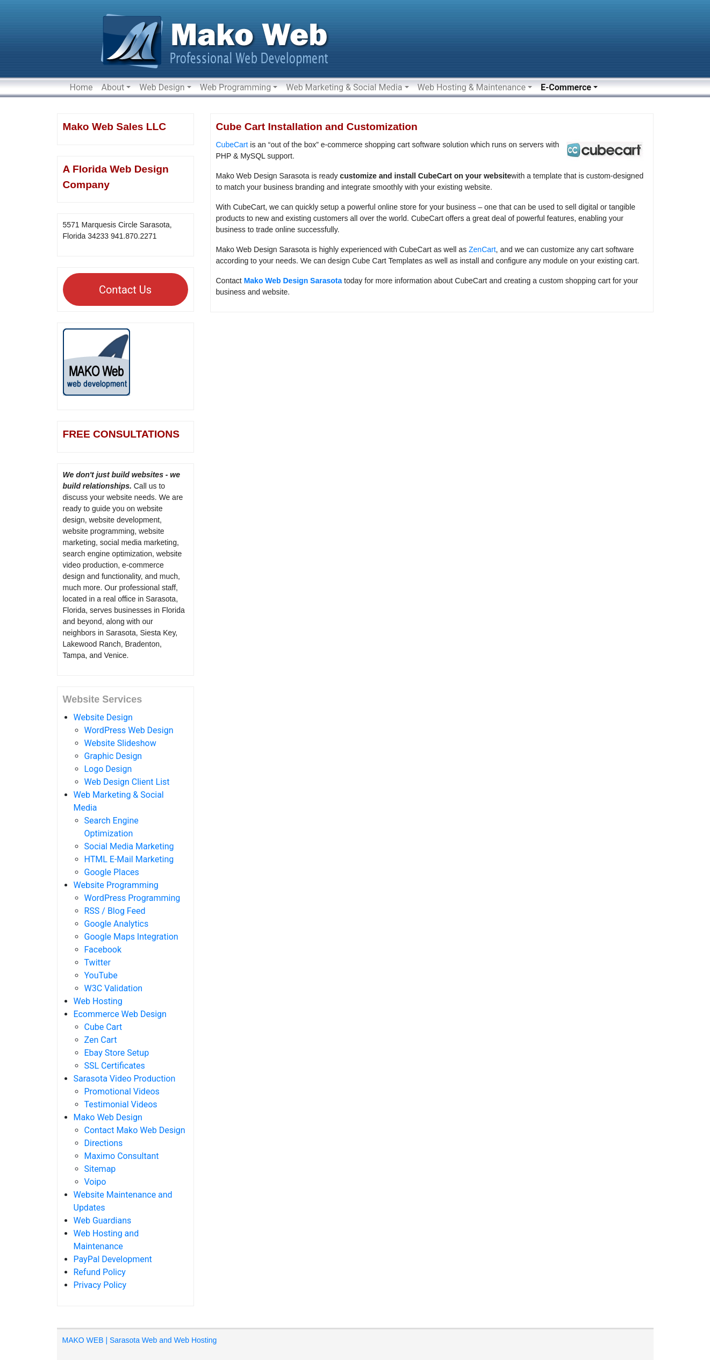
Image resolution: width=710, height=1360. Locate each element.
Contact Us (125, 289)
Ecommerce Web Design (120, 1014)
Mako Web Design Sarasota (293, 280)
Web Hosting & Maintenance (472, 87)
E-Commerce (566, 87)
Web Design (161, 87)
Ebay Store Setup (116, 1053)
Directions (103, 1143)
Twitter (97, 962)
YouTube (101, 975)
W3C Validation (113, 988)
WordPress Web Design (129, 730)
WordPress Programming (132, 898)
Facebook (102, 949)
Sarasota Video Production (125, 1078)
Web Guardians (103, 1220)
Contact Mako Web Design (134, 1130)
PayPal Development (113, 1259)
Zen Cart (100, 1040)
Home (81, 87)
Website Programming (116, 885)
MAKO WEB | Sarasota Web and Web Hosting (139, 1340)
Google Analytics (116, 924)
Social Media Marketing (129, 846)
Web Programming (235, 87)
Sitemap (100, 1169)
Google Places (111, 872)
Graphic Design (113, 756)
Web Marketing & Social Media (344, 87)
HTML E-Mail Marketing (129, 859)
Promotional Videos (122, 1091)
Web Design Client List (127, 782)
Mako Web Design (108, 1117)
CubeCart (232, 144)
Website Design (103, 717)
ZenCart (482, 249)
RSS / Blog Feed (115, 911)
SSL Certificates (114, 1066)
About (113, 87)
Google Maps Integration (131, 937)
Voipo (95, 1182)
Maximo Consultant (121, 1156)
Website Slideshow (120, 743)
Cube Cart (103, 1027)
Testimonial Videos (120, 1104)
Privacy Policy (100, 1285)
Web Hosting (98, 1001)
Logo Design (108, 769)
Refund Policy (100, 1272)
